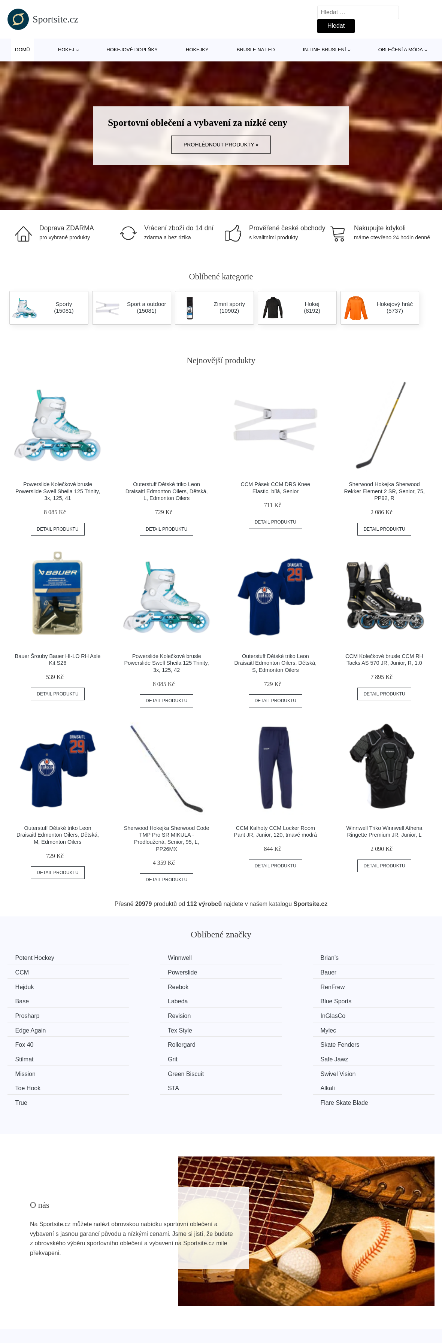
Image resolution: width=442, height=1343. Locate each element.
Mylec (134, 1014)
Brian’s (245, 958)
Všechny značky (33, 1306)
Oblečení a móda (400, 49)
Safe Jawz (359, 1028)
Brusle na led (256, 49)
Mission (27, 1042)
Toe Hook (358, 1042)
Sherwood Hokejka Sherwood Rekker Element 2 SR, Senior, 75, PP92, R (384, 491)
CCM (352, 958)
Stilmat (136, 1028)
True (242, 1056)
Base (133, 986)
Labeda (246, 986)
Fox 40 (245, 1014)
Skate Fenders (36, 1028)
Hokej (66, 49)
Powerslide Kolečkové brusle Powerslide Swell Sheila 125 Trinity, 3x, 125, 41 (57, 491)
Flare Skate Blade (369, 1056)
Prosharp (29, 1000)
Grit (241, 1028)
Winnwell (139, 958)
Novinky (22, 1324)
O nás (340, 1306)
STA (22, 1056)
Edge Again (361, 1000)
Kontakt (342, 1324)
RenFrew (29, 986)
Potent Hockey (36, 958)
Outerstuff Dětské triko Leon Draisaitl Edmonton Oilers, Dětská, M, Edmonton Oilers (57, 835)
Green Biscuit (145, 1042)
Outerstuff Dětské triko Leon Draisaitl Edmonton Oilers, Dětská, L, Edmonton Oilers (166, 491)
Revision (138, 1000)
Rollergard (359, 1014)
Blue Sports (361, 986)
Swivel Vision (253, 1042)
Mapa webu (187, 1324)
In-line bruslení (324, 49)
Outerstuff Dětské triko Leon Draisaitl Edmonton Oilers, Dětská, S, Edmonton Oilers (275, 663)
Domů (22, 49)
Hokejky (197, 49)
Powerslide (31, 972)
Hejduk (245, 972)
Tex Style (29, 1014)
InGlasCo (248, 1000)
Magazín (183, 1306)
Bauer (135, 972)
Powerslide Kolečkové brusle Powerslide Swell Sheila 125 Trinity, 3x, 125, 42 (166, 663)
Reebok (356, 972)
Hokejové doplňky (132, 49)
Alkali (134, 1056)
